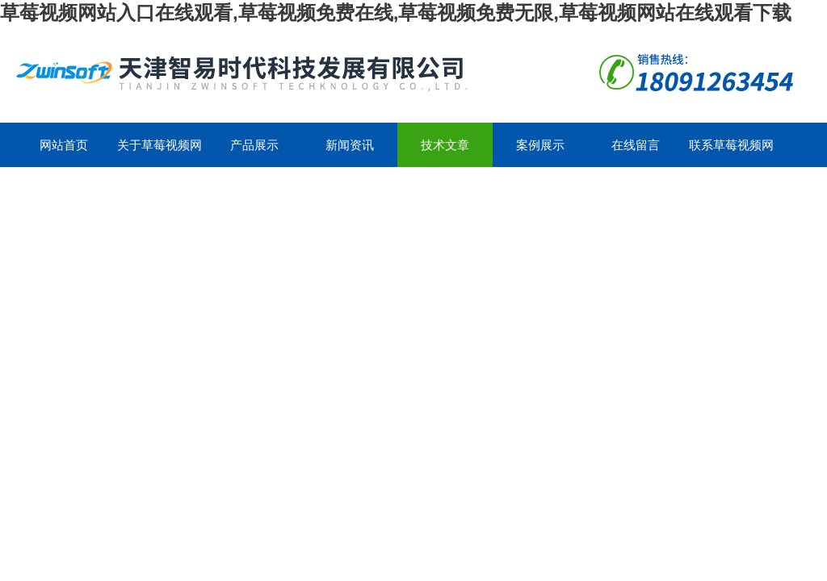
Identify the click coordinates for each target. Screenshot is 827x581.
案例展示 (540, 145)
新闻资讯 (349, 145)
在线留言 (635, 145)
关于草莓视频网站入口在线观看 (159, 152)
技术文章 (445, 145)
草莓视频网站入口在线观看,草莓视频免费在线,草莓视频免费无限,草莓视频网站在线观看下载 (395, 12)
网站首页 (64, 145)
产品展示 (254, 145)
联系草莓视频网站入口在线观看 (731, 152)
